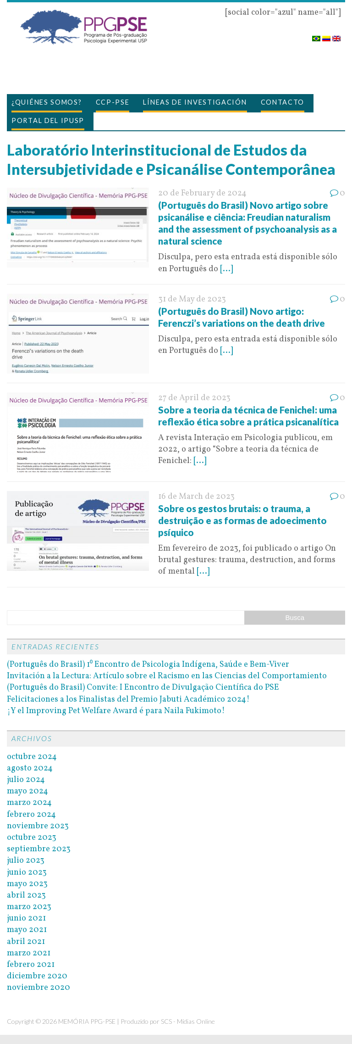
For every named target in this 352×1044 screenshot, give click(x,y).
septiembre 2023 (39, 849)
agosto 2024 (30, 768)
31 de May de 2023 (192, 299)
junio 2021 (26, 918)
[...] (226, 269)
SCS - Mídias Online (188, 1021)
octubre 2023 (31, 837)
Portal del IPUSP (47, 120)
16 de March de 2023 (196, 496)
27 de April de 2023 (194, 398)
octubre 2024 (32, 757)
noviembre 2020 (38, 988)
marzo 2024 (29, 803)
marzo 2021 (28, 953)
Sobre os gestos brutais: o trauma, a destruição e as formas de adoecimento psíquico (242, 520)
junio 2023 (27, 872)
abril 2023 (26, 895)
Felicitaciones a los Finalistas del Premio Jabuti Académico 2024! (128, 699)
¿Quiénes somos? (46, 102)
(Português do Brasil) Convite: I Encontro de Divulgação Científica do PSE (143, 687)
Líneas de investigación (195, 102)
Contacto (283, 102)
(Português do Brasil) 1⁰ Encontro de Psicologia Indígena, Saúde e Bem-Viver (148, 664)
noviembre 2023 (38, 826)
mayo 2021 (27, 930)
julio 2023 (25, 860)
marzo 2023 (29, 907)
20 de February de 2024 (202, 193)
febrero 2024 (31, 815)
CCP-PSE (113, 102)
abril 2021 (26, 942)
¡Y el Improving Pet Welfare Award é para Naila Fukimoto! (116, 711)
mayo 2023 (27, 884)
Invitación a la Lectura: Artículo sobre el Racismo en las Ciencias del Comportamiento (167, 676)
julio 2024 (26, 780)
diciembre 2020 (37, 976)
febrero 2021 (31, 965)
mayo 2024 (27, 791)
